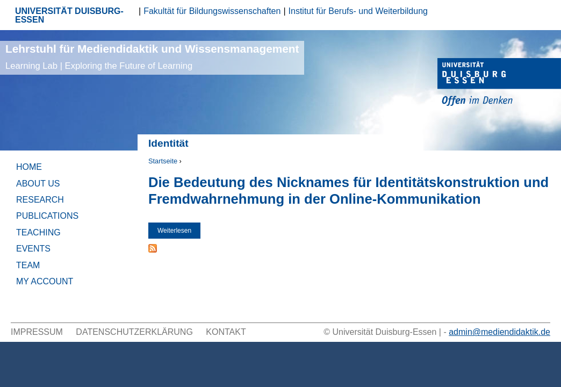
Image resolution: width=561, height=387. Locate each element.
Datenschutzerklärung (134, 331)
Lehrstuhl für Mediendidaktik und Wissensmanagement (152, 56)
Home (29, 166)
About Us (38, 183)
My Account (44, 281)
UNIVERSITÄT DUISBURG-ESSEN (69, 15)
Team (28, 265)
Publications (47, 215)
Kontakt (226, 331)
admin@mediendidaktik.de (499, 331)
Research (40, 199)
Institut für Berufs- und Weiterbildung (358, 11)
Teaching (38, 232)
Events (33, 248)
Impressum (37, 331)
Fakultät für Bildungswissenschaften (211, 11)
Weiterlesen (178, 230)
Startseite (162, 161)
